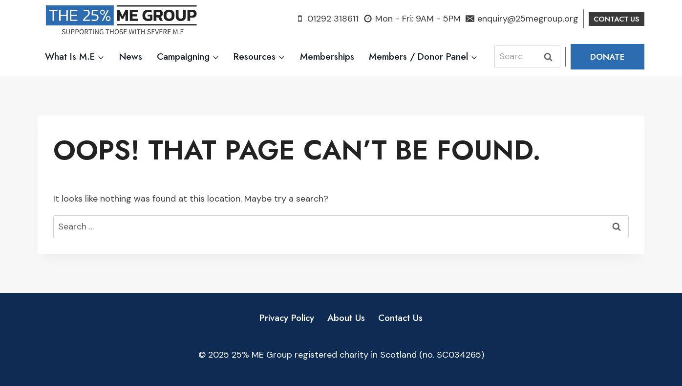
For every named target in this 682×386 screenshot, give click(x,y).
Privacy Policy (286, 317)
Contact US (616, 19)
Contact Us (400, 317)
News (130, 56)
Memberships (327, 56)
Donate (607, 57)
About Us (346, 317)
